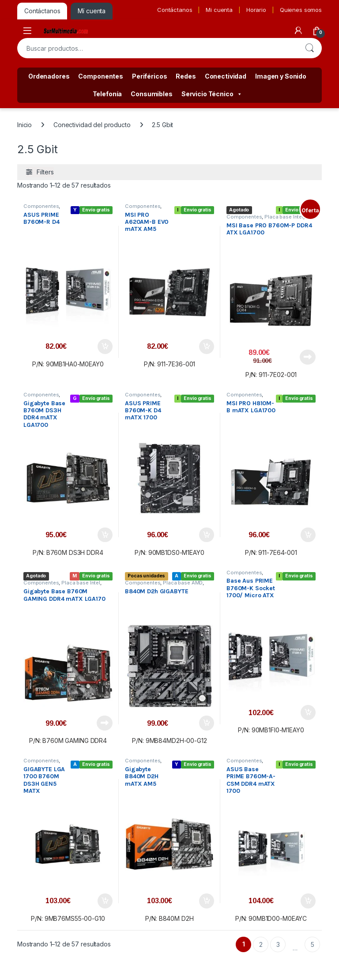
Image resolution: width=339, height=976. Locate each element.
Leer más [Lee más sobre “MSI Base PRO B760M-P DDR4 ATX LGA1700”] (308, 357)
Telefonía (107, 94)
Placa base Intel (283, 217)
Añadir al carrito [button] (105, 346)
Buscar (309, 48)
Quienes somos (301, 9)
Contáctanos (174, 9)
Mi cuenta (219, 9)
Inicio (24, 124)
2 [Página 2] (261, 944)
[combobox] (157, 48)
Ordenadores (48, 76)
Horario (256, 9)
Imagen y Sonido (280, 76)
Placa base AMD (183, 583)
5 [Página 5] (312, 944)
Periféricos (149, 76)
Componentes (100, 76)
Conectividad (225, 76)
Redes (186, 76)
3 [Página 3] (278, 944)
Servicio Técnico (211, 94)
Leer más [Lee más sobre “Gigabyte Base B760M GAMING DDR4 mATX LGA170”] (105, 723)
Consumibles (151, 94)
